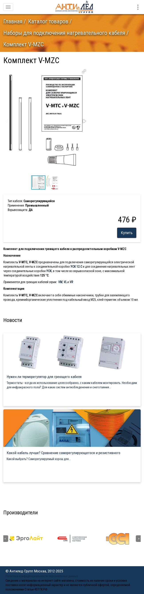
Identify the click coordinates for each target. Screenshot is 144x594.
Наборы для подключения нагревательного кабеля (64, 33)
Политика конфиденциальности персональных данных (42, 576)
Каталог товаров (48, 21)
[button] (84, 71)
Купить (126, 232)
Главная (12, 21)
